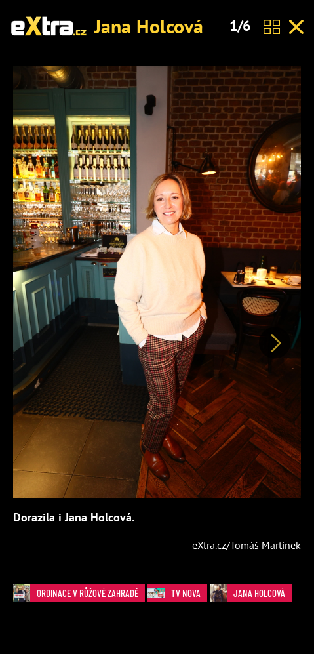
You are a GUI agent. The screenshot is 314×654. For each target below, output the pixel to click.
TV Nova (177, 593)
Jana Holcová (148, 26)
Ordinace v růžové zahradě (79, 593)
